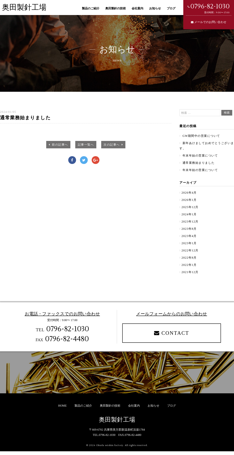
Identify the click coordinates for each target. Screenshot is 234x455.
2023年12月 (190, 223)
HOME (62, 409)
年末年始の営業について (200, 156)
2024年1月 (189, 216)
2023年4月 (189, 238)
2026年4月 (189, 193)
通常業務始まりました (198, 163)
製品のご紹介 (90, 8)
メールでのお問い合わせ (210, 22)
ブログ (171, 8)
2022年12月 (190, 253)
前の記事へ (59, 144)
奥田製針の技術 (115, 8)
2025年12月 (190, 208)
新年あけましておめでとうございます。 (205, 146)
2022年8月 (189, 260)
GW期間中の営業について (201, 136)
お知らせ (155, 8)
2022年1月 (189, 268)
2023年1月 (189, 245)
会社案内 (137, 8)
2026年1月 (189, 201)
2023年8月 (189, 230)
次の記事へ (113, 144)
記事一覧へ (86, 144)
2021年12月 (190, 275)
